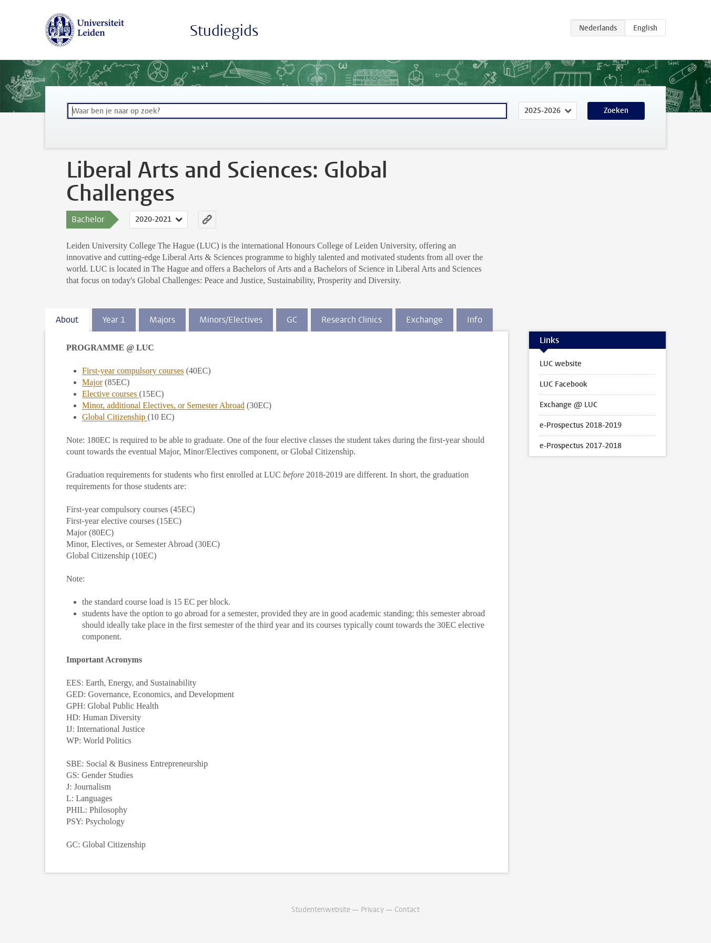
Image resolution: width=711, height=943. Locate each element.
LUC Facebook (563, 384)
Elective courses (110, 393)
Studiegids (224, 30)
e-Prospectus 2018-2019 (581, 425)
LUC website (561, 364)
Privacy (372, 910)
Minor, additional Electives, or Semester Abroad (163, 405)
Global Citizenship (114, 416)
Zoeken (616, 111)
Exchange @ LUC (568, 405)
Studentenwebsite (320, 910)
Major (92, 382)
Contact (407, 910)
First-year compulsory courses (133, 370)
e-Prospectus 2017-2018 (581, 446)
